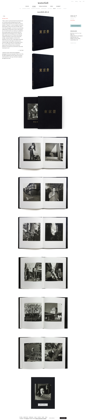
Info (51, 6)
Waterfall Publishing (35, 8)
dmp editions (43, 8)
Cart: (72, 1)
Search (64, 8)
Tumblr (43, 417)
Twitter (46, 417)
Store (34, 6)
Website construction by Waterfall (40, 418)
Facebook (39, 417)
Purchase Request (75, 25)
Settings (76, 1)
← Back (3, 16)
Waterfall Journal (26, 8)
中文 (83, 1)
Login (80, 1)
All (20, 8)
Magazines (59, 8)
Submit (58, 6)
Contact (35, 417)
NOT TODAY (50, 8)
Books (54, 8)
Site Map (20, 417)
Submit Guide (25, 417)
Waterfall (27, 418)
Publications (43, 6)
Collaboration (31, 417)
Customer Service (73, 42)
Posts (27, 6)
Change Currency (73, 17)
